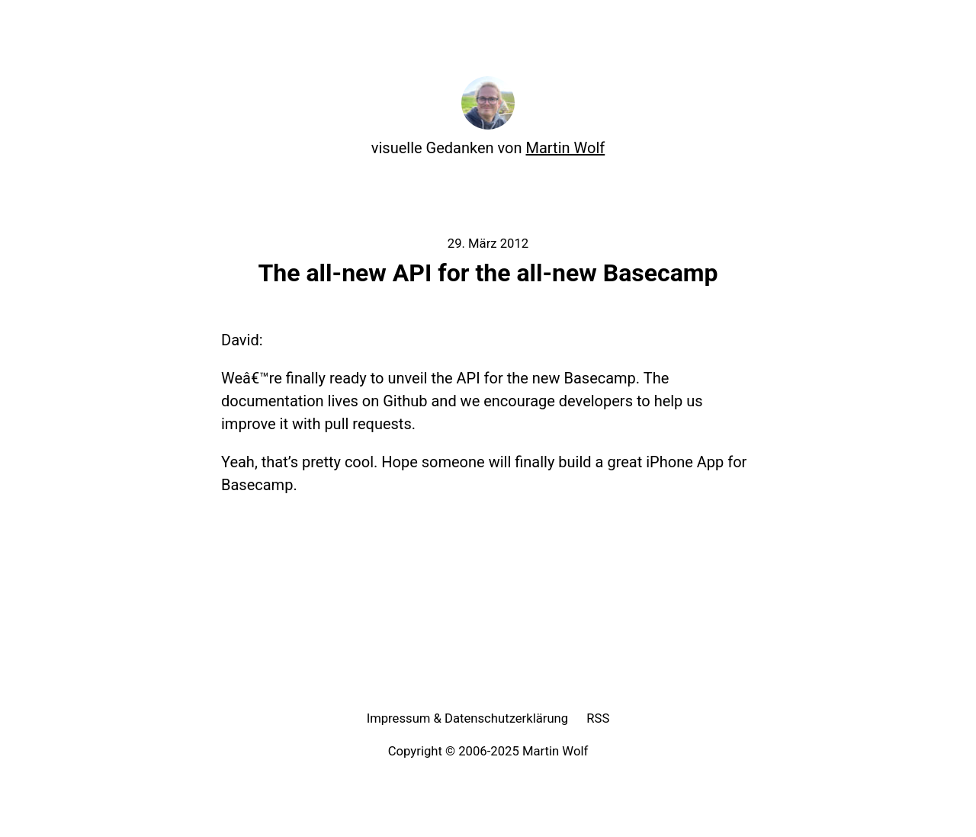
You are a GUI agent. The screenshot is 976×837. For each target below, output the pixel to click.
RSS (597, 718)
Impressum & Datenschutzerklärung (468, 718)
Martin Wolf (565, 148)
